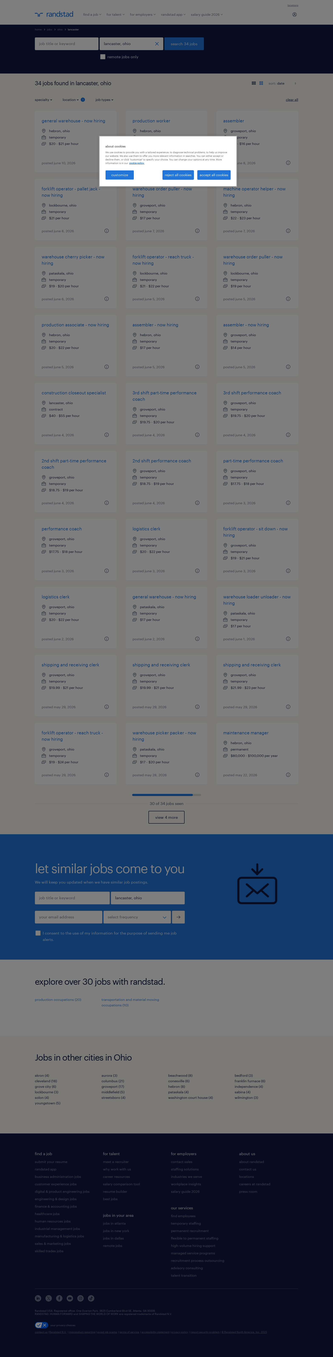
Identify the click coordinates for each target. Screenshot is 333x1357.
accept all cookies (214, 175)
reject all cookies (178, 175)
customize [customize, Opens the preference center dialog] (119, 175)
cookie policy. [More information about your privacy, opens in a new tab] (136, 163)
